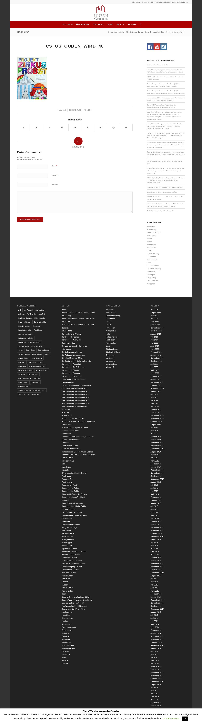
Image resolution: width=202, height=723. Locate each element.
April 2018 (154, 494)
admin (89, 110)
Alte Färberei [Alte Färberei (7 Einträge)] (28, 310)
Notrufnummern (68, 645)
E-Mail (54, 175)
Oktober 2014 (156, 606)
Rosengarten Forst (69, 485)
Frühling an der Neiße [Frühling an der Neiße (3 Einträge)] (25, 338)
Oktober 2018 (156, 476)
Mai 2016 (154, 549)
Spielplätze (66, 500)
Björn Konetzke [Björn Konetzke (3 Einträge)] (39, 318)
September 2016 (157, 536)
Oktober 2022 (156, 361)
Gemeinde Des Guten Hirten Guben (76, 385)
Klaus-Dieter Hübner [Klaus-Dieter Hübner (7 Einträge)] (35, 362)
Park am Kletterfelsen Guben (73, 564)
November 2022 (157, 358)
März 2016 (154, 554)
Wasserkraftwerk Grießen (72, 512)
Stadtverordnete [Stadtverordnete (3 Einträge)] (23, 386)
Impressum (66, 434)
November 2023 (157, 328)
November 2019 (157, 446)
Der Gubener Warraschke (72, 340)
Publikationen (67, 536)
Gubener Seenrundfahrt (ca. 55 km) (76, 597)
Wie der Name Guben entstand (74, 515)
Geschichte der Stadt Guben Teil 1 (75, 388)
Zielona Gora (67, 518)
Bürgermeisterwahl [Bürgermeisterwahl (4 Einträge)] (24, 322)
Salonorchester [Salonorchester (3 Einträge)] (33, 374)
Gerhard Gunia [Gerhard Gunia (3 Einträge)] (23, 346)
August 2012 (155, 685)
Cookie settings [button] (171, 718)
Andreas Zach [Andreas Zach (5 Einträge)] (40, 310)
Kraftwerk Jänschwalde (71, 449)
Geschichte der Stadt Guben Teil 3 (75, 394)
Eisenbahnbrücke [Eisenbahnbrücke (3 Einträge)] (24, 326)
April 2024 (154, 322)
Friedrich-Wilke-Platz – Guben (74, 552)
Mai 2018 (154, 491)
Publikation (151, 257)
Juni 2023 (154, 340)
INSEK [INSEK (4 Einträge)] (47, 354)
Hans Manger (151, 192)
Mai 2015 (154, 585)
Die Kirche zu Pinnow (70, 370)
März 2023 (154, 349)
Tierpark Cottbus (68, 509)
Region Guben (67, 588)
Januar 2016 (155, 561)
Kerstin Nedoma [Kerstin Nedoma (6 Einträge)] (36, 358)
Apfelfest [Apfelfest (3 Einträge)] (21, 314)
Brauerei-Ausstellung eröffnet (167, 192)
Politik (149, 251)
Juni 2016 (154, 545)
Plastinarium (67, 482)
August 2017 (155, 503)
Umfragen (151, 275)
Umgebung (151, 278)
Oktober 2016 (156, 533)
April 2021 (154, 403)
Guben (149, 238)
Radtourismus (67, 624)
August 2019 (155, 452)
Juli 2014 (154, 615)
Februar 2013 (155, 666)
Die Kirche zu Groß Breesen (73, 367)
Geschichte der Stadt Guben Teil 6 (75, 403)
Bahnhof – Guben (69, 545)
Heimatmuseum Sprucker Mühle (75, 428)
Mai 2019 (154, 458)
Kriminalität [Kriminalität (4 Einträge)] (22, 366)
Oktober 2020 (156, 421)
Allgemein (151, 226)
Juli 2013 (154, 651)
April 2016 (154, 552)
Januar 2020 (155, 440)
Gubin (149, 241)
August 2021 (155, 391)
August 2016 (155, 539)
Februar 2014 (155, 630)
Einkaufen (66, 521)
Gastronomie (67, 630)
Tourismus (98, 24)
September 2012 (157, 682)
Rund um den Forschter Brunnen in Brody (171, 93)
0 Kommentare (75, 110)
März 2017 (154, 518)
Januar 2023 (155, 355)
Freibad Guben (68, 382)
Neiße (64, 464)
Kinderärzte (66, 642)
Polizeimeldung (153, 253)
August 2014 (155, 612)
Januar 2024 (155, 325)
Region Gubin (67, 591)
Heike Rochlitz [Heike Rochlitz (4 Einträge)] (37, 354)
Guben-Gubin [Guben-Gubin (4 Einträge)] (30, 350)
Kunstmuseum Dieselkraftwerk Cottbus (77, 452)
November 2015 (157, 567)
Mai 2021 (154, 400)
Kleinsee (65, 443)
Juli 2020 (154, 428)
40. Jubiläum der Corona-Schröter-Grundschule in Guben (145, 32)
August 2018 (155, 482)
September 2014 (157, 609)
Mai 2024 (154, 319)
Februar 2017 (155, 521)
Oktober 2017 (156, 500)
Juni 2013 (154, 654)
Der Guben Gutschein (70, 337)
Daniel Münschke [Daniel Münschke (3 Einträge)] (40, 322)
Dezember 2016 (157, 527)
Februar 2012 (155, 703)
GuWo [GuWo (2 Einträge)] (27, 354)
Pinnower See (67, 479)
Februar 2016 (155, 558)
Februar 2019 (155, 464)
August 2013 (155, 648)
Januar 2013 (155, 669)
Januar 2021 (155, 412)
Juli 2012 (154, 688)
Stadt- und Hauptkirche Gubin (74, 506)
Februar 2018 (155, 497)
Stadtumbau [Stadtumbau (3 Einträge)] (35, 382)
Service (120, 24)
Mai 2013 (154, 657)
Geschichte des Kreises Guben (167, 86)
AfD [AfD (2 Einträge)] (19, 310)
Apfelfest (65, 633)
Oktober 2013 (156, 642)
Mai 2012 (154, 694)
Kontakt (132, 24)
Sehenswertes (67, 618)
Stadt (110, 24)
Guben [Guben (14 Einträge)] (20, 350)
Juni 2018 (154, 488)
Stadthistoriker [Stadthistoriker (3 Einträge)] (23, 382)
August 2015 (155, 576)
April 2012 (154, 697)
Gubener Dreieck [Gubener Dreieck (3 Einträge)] (43, 350)
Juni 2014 (154, 618)
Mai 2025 (154, 310)
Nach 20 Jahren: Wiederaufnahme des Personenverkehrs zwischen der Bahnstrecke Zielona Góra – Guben (166, 154)
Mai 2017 (154, 512)
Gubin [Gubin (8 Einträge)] (20, 354)
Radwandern (152, 260)
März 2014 (154, 627)
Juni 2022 (154, 364)
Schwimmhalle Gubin (70, 491)
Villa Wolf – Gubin (69, 573)
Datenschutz (67, 331)
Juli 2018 (154, 485)
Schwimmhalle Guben (70, 488)
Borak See (66, 322)
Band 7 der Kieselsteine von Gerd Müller (78, 319)
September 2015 (157, 573)
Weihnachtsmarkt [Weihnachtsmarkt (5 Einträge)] (33, 394)
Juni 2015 (154, 582)
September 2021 (157, 388)
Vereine (65, 621)
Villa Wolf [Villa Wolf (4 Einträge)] (21, 394)
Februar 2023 (155, 352)
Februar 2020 (155, 437)
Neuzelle (65, 470)
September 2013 (157, 645)
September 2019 (157, 449)
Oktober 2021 (156, 385)
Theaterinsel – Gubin (70, 570)
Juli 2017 (154, 506)
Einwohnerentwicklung (71, 524)
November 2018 (157, 473)
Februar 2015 (155, 594)
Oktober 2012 (156, 678)
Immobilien (151, 244)
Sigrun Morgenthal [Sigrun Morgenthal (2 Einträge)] (24, 378)
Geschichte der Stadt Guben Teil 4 (75, 397)
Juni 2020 (154, 431)
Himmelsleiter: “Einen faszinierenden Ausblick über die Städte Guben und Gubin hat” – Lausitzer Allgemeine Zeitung (164, 126)
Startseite (67, 24)
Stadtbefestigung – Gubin (72, 567)
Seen (64, 594)
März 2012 (154, 700)
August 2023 (155, 334)
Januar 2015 (155, 597)
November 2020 (157, 418)
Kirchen (65, 582)
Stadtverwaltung (68, 648)
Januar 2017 (155, 524)
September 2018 (157, 479)
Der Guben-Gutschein (166, 211)
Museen (65, 585)
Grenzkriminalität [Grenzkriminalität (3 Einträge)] (37, 346)
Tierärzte (65, 651)
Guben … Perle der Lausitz (73, 418)
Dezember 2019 (157, 443)
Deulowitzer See (68, 343)
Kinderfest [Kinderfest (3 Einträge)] (21, 362)
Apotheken (66, 639)
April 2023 (154, 346)
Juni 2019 (154, 455)
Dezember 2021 (157, 382)
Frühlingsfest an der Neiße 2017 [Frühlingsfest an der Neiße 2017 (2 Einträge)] (29, 342)
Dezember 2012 (157, 673)
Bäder (64, 310)
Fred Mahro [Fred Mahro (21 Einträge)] (38, 330)
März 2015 (154, 591)
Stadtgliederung (68, 539)
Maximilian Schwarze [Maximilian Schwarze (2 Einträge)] (25, 370)
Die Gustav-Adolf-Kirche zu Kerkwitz (76, 361)
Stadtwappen (67, 542)
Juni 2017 (154, 509)
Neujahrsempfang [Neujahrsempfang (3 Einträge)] (42, 370)
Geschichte (151, 235)
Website (55, 184)
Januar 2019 (155, 467)
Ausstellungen (67, 576)
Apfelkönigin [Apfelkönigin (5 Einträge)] (31, 314)
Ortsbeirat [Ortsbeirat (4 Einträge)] (21, 374)
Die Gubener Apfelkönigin (72, 352)
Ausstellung (151, 229)
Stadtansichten (153, 266)
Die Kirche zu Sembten (71, 373)
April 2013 (154, 660)
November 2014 (157, 603)
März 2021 (154, 406)
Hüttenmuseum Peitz (153, 182)
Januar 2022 (155, 379)
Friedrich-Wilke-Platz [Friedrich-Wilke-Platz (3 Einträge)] (25, 334)
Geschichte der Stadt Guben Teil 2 (75, 391)
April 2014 (154, 624)
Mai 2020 (154, 434)
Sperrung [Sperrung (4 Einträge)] (37, 378)
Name (54, 166)
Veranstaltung (152, 281)
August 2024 (155, 313)
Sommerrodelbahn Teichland (73, 497)
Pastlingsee (66, 476)
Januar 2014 (155, 633)
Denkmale (66, 579)
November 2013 (157, 639)
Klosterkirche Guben (70, 446)
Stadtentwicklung (154, 269)
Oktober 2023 (156, 331)
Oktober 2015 (156, 570)
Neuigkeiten (82, 24)
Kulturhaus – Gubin (69, 558)
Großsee (65, 412)
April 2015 (154, 588)
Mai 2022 (154, 367)
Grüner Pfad (158, 138)
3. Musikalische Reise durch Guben (171, 187)
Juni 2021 (154, 397)
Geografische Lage (69, 527)
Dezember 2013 (157, 636)
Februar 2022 (155, 376)
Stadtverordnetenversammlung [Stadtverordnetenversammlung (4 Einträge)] (29, 390)
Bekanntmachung (154, 232)
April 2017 (154, 515)
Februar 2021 (155, 409)
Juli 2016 (154, 542)
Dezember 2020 (157, 415)
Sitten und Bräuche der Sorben (74, 494)
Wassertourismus (69, 627)
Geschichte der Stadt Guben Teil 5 (75, 400)
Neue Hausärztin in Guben (161, 65)
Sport (149, 263)
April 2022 (154, 370)
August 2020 (155, 425)
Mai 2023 (154, 343)
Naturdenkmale (68, 461)
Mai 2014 (154, 621)
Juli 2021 (154, 394)
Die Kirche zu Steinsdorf (71, 376)
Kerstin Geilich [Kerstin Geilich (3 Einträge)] (23, 358)
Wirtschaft (151, 284)
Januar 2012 (155, 706)
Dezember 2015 (157, 564)
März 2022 (154, 373)
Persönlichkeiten (68, 533)
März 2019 (154, 461)
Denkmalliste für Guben (71, 334)
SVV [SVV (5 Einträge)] (43, 390)
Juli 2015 (154, 579)
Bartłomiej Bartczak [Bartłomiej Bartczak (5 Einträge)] (25, 318)
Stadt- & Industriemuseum (165, 100)
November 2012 (157, 675)
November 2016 (157, 530)
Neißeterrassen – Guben (156, 147)
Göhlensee (66, 409)
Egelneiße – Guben (69, 549)
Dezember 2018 (157, 470)
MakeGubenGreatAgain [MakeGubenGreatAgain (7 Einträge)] (37, 366)
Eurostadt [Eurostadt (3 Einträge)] (36, 326)
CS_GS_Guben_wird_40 (75, 46)
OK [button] (185, 718)
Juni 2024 (154, 316)
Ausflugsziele (67, 612)
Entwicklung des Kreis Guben (74, 379)
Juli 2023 (154, 337)
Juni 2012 (154, 691)
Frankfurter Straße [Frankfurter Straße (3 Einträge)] (24, 330)
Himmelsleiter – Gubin (175, 72)
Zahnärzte (66, 636)
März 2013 (154, 663)
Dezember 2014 (157, 600)
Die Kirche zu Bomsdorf (71, 364)
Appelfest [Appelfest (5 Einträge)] (41, 314)
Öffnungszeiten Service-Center (74, 473)
